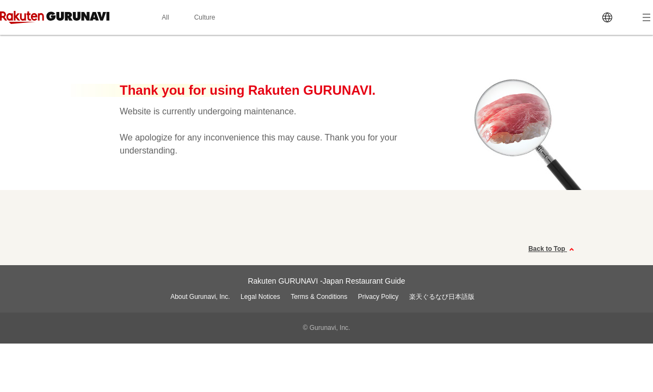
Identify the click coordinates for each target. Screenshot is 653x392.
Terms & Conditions (319, 297)
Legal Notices (260, 297)
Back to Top (552, 249)
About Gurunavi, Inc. (200, 297)
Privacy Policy (378, 297)
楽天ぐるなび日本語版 (442, 297)
